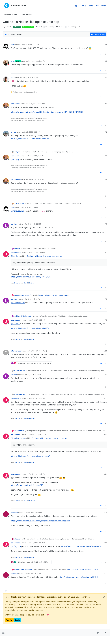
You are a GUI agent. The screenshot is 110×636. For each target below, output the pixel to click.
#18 (106, 299)
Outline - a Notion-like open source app (44, 256)
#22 (105, 398)
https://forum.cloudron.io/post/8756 (27, 485)
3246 (13, 77)
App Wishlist (28, 27)
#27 (105, 573)
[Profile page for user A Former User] (6, 352)
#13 (106, 156)
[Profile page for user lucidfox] (6, 225)
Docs (97, 5)
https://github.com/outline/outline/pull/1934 (30, 328)
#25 (105, 512)
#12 (106, 132)
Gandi (26, 283)
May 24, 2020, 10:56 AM (30, 44)
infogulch (14, 512)
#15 (106, 207)
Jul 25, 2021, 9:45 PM (33, 573)
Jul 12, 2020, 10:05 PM (36, 104)
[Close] (104, 597)
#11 (106, 104)
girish (13, 61)
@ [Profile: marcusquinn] (17, 211)
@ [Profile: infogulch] (16, 546)
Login (17, 620)
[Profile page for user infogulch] (6, 514)
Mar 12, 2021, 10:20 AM (32, 375)
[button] (3, 632)
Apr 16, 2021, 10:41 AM (37, 474)
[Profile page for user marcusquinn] (6, 105)
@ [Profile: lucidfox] (15, 256)
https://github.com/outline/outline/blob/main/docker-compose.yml (40, 521)
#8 (106, 44)
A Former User (16, 351)
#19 (106, 320)
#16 (106, 224)
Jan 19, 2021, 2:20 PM (36, 179)
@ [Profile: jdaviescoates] (18, 302)
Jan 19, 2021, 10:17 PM (30, 207)
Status (83, 5)
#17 (106, 252)
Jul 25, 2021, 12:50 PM (37, 543)
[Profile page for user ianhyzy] (6, 133)
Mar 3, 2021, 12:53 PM (32, 224)
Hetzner (32, 283)
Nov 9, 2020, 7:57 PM (36, 156)
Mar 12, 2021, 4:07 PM (37, 398)
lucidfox (14, 224)
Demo (90, 5)
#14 (106, 179)
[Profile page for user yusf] (6, 46)
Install (103, 5)
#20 (105, 351)
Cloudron (17, 283)
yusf (12, 44)
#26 (105, 543)
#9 (106, 61)
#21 (106, 375)
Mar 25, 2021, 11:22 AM (37, 435)
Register (9, 620)
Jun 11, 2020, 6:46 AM (30, 77)
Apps (76, 5)
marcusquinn (16, 104)
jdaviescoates (16, 252)
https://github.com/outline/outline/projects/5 (30, 456)
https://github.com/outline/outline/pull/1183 (30, 138)
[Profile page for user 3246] (6, 79)
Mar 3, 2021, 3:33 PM (32, 299)
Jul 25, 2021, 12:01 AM (33, 512)
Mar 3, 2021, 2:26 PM (37, 252)
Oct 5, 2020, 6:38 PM (32, 132)
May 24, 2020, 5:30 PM (36, 61)
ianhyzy (14, 132)
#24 (105, 474)
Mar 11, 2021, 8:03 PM (37, 320)
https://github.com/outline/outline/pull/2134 (78, 577)
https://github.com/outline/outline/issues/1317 (31, 277)
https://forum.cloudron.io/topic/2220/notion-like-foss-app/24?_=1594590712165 (47, 112)
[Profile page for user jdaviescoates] (6, 254)
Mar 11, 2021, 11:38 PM (37, 351)
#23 (105, 435)
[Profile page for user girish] (6, 63)
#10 (106, 77)
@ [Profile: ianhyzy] (15, 159)
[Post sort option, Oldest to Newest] (14, 34)
